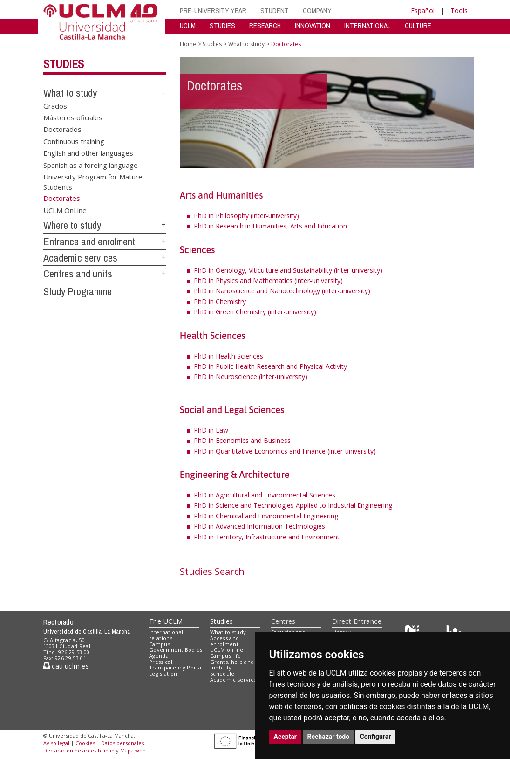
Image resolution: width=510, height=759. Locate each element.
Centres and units (77, 274)
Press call (161, 661)
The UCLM (166, 621)
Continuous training (73, 140)
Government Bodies (176, 649)
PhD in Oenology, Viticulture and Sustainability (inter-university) (288, 270)
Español (423, 10)
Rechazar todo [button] (328, 736)
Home (188, 44)
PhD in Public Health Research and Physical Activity (270, 366)
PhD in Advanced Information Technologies (259, 526)
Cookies (85, 742)
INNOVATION (312, 25)
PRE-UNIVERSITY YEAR (213, 10)
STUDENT (274, 10)
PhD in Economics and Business (242, 440)
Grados (55, 105)
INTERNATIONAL (367, 25)
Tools (459, 10)
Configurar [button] (375, 736)
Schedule (222, 673)
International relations (166, 635)
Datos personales (122, 742)
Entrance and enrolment (89, 241)
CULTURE (418, 25)
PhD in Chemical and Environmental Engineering (266, 515)
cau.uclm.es (66, 666)
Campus (159, 644)
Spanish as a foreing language (90, 164)
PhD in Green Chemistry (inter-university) (255, 311)
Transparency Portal (176, 667)
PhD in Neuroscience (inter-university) (250, 376)
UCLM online (227, 649)
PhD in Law (211, 430)
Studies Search (212, 571)
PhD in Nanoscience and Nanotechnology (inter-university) (282, 290)
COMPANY (317, 10)
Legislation (163, 673)
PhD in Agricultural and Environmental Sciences (264, 494)
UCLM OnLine (65, 210)
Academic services (80, 258)
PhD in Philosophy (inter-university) (246, 215)
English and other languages (88, 153)
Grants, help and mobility (232, 664)
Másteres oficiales (72, 117)
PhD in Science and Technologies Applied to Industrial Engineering (293, 505)
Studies (63, 63)
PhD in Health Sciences (228, 356)
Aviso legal (56, 742)
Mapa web (133, 750)
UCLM (188, 25)
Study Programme (77, 291)
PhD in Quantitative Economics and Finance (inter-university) (285, 451)
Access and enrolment (224, 641)
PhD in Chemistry (220, 301)
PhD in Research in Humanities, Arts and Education (270, 225)
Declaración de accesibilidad (79, 750)
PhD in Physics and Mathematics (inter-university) (268, 280)
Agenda (159, 655)
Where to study (72, 225)
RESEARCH (265, 25)
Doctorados (62, 129)
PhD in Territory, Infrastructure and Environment (267, 536)
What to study (70, 93)
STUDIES (222, 25)
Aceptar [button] (285, 736)
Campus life (225, 655)
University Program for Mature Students (93, 181)
